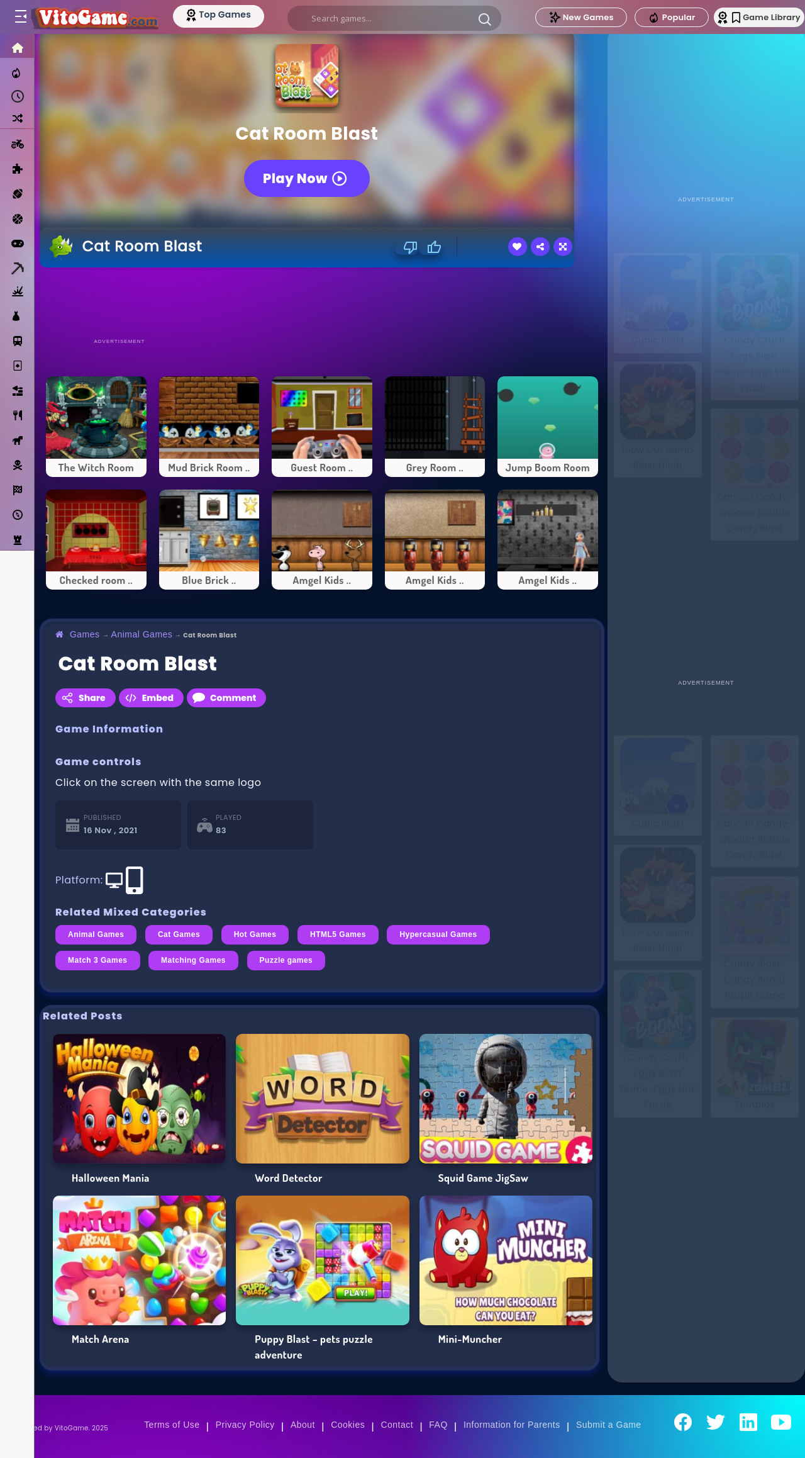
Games (85, 634)
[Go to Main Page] (103, 17)
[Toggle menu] (20, 17)
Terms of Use (171, 1425)
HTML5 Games (338, 934)
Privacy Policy (245, 1425)
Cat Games (179, 934)
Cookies (348, 1425)
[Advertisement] (322, 302)
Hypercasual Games (438, 934)
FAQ (438, 1425)
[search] (391, 18)
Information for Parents (512, 1425)
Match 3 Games (98, 960)
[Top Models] (238, 14)
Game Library (750, 17)
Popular (646, 18)
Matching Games (193, 960)
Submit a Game (608, 1425)
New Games (555, 17)
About (303, 1425)
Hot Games (255, 934)
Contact (396, 1425)
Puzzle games (286, 960)
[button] (482, 19)
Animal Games (142, 634)
